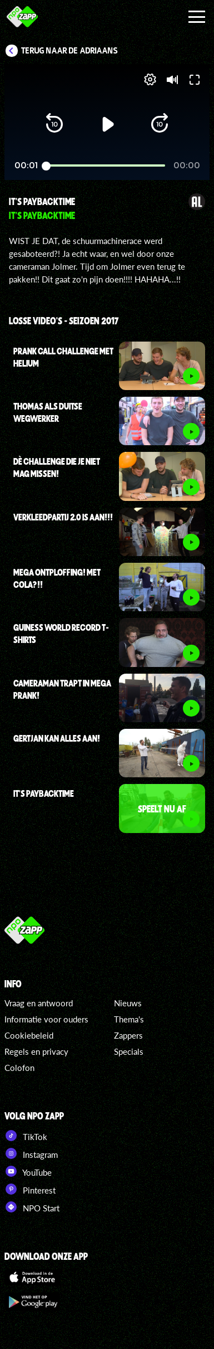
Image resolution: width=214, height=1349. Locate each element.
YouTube (28, 1171)
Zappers (128, 1035)
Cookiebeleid (28, 1035)
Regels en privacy (36, 1051)
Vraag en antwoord (38, 1003)
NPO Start (31, 1207)
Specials (128, 1051)
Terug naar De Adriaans (69, 51)
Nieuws (128, 1003)
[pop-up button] (150, 79)
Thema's (129, 1019)
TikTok (25, 1135)
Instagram (31, 1153)
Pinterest (30, 1189)
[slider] (105, 166)
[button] (54, 124)
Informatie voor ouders (46, 1019)
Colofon (19, 1068)
